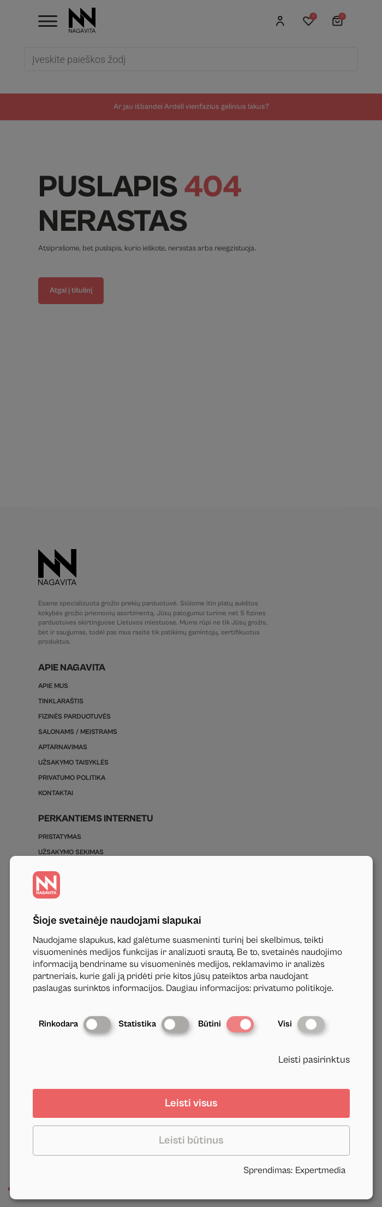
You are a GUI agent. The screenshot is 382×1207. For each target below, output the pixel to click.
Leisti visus (191, 1103)
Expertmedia (320, 1170)
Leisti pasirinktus (314, 1059)
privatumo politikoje (292, 988)
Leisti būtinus (191, 1140)
